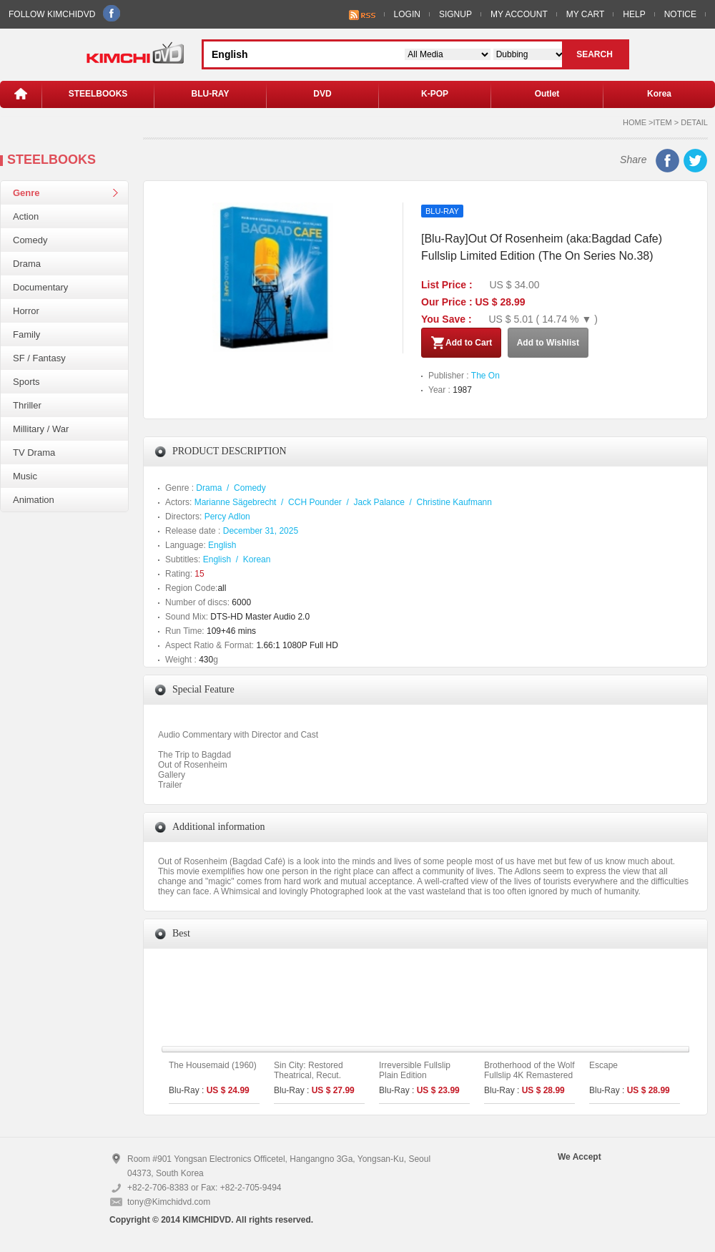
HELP (634, 14)
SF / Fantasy (39, 358)
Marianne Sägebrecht (235, 502)
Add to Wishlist (548, 343)
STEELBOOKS (98, 94)
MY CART (585, 14)
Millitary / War (41, 429)
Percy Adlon (227, 517)
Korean (257, 559)
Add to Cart (461, 343)
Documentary (40, 287)
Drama (27, 263)
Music (25, 476)
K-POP (434, 94)
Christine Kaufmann (454, 502)
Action (26, 216)
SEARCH (594, 54)
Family (26, 334)
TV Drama (34, 452)
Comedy (30, 240)
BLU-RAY (211, 94)
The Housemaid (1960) (213, 1065)
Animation (33, 499)
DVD (322, 94)
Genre (26, 192)
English (222, 545)
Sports (26, 381)
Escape (603, 1065)
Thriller (27, 405)
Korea (659, 94)
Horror (26, 310)
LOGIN (407, 14)
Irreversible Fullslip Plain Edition (414, 1070)
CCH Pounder (315, 502)
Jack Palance (378, 502)
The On (485, 376)
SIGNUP (455, 14)
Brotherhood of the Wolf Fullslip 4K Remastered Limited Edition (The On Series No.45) (529, 1080)
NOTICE (680, 14)
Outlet (547, 94)
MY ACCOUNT (519, 14)
